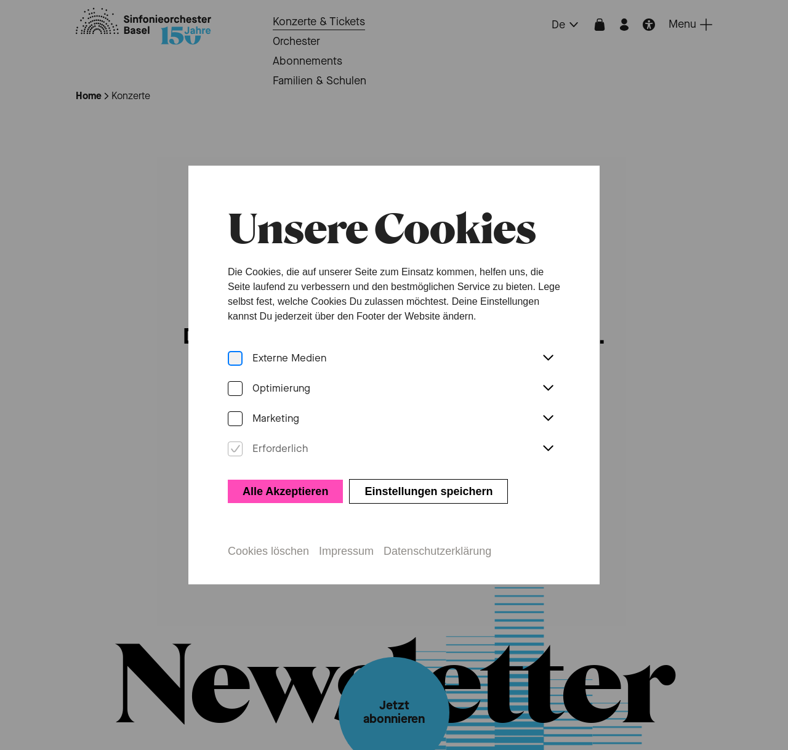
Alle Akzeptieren (285, 491)
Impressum (346, 551)
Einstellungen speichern (428, 491)
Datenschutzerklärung (437, 551)
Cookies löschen (268, 551)
